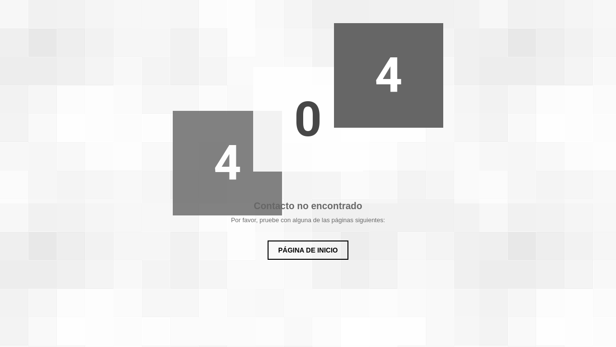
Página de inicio (308, 250)
